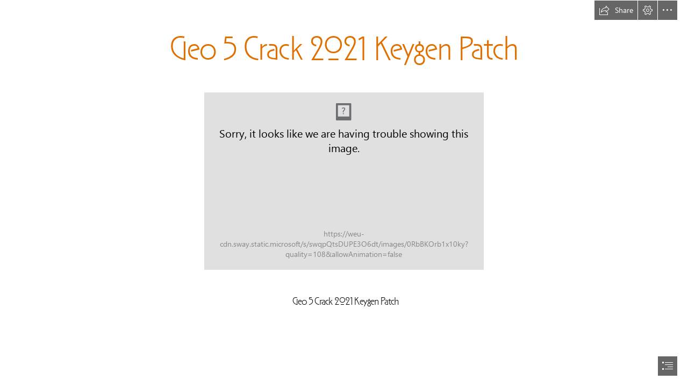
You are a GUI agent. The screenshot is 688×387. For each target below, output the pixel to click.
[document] (344, 193)
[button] (615, 10)
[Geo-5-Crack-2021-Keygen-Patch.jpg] (344, 181)
